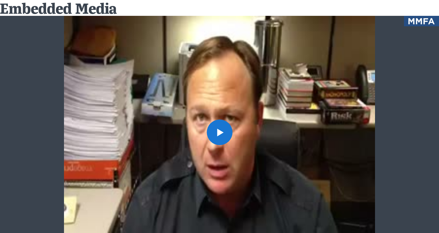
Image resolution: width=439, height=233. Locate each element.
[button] (219, 132)
